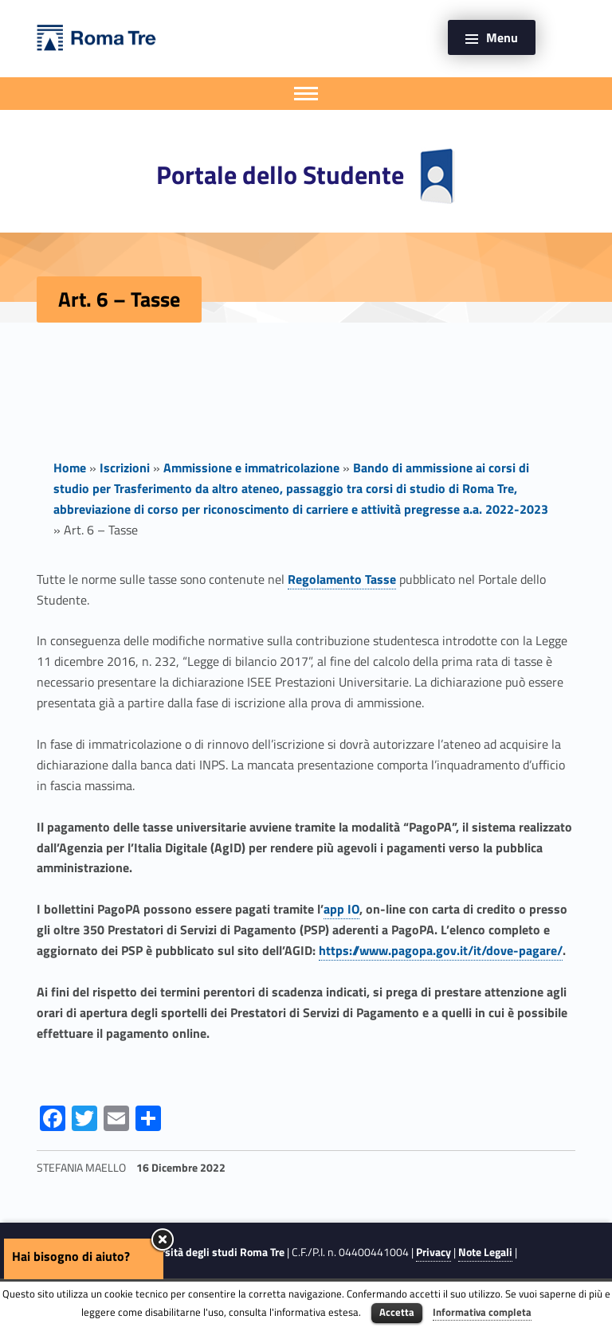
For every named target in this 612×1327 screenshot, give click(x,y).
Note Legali (485, 1252)
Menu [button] (502, 37)
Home (69, 467)
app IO (341, 908)
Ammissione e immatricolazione (251, 467)
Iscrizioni (125, 467)
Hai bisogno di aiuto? (71, 1256)
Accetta (396, 1312)
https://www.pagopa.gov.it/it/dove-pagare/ (441, 950)
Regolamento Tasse (342, 579)
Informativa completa (482, 1312)
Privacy (433, 1252)
